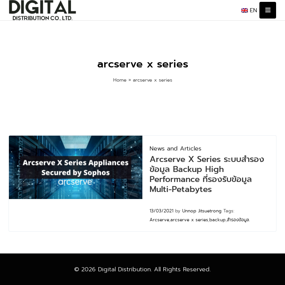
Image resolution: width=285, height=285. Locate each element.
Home (120, 80)
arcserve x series (189, 220)
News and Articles (176, 148)
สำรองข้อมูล (238, 220)
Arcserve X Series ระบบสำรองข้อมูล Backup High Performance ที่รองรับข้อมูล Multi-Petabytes (207, 174)
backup (217, 220)
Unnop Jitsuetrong (202, 211)
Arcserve (159, 220)
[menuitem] (249, 10)
